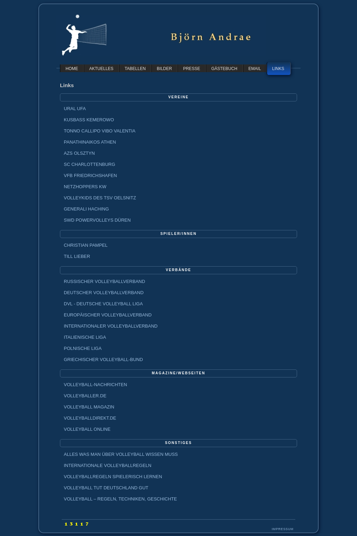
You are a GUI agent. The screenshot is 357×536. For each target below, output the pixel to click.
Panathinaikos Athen (90, 142)
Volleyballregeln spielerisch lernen (113, 476)
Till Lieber (77, 256)
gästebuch (224, 68)
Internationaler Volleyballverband (111, 326)
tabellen (134, 68)
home (72, 68)
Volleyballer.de (85, 395)
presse (191, 68)
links (278, 68)
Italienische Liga (85, 337)
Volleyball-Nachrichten (95, 384)
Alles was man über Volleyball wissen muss (121, 454)
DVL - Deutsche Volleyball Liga (103, 303)
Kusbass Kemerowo (89, 119)
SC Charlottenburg (89, 164)
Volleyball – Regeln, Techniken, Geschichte (120, 498)
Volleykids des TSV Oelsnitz (100, 197)
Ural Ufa (75, 108)
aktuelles (101, 68)
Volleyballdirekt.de (90, 418)
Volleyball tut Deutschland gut (106, 487)
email (255, 68)
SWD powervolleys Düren (97, 220)
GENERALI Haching (86, 209)
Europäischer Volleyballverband (108, 314)
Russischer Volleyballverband (104, 281)
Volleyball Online (87, 429)
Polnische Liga (82, 348)
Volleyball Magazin (89, 406)
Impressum (283, 529)
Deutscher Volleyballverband (104, 292)
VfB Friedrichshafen (90, 175)
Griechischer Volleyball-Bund (103, 359)
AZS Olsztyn (79, 153)
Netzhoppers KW (85, 186)
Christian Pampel (85, 245)
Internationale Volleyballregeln (107, 465)
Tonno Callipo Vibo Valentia (99, 130)
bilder (164, 68)
